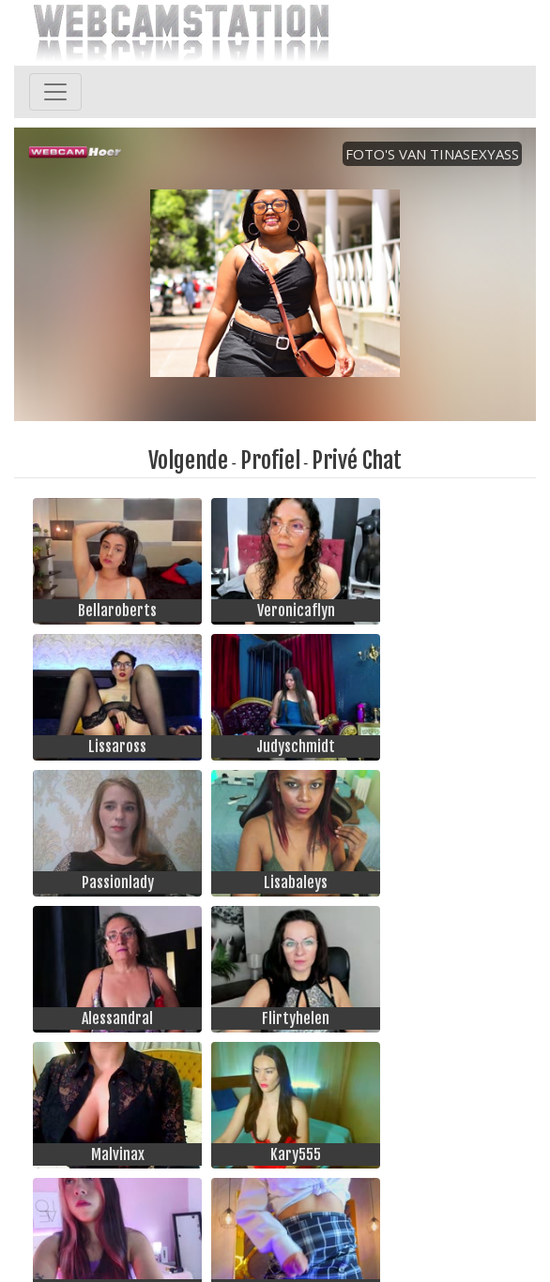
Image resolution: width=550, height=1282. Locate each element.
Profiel (270, 460)
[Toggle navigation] (55, 92)
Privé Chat (357, 460)
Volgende (188, 460)
